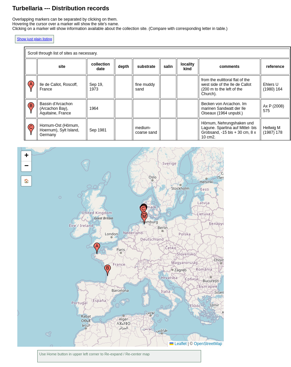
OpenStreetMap (208, 343)
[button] (97, 248)
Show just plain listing (34, 39)
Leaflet (177, 343)
